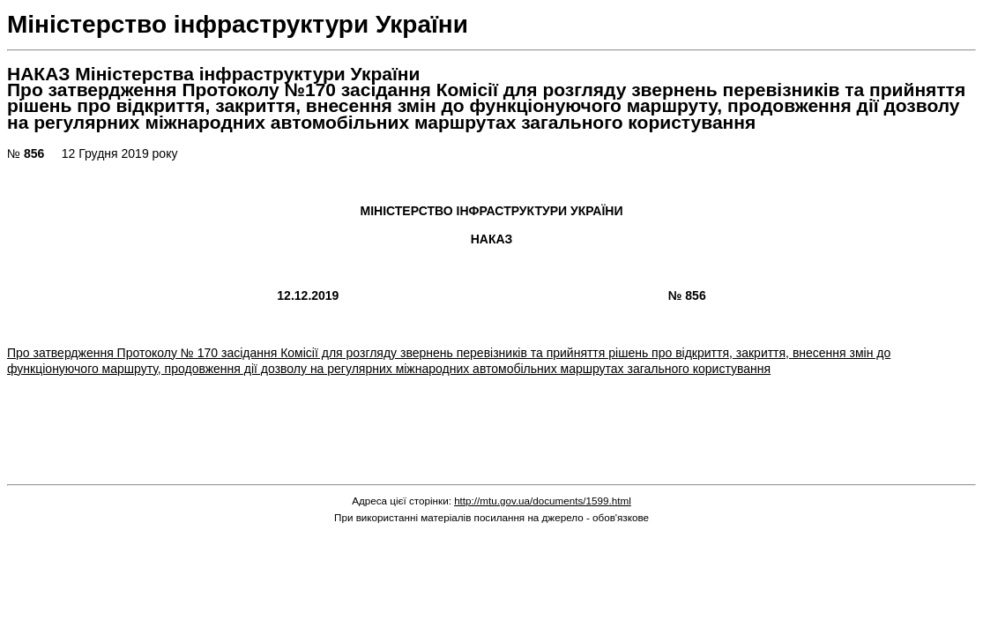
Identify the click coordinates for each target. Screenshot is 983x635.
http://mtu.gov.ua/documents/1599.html (542, 500)
